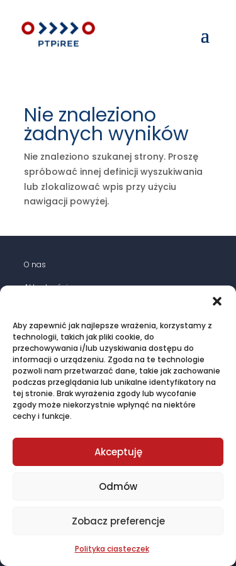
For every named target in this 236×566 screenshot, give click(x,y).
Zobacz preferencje (118, 521)
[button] (217, 301)
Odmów (118, 486)
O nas (35, 264)
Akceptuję (118, 451)
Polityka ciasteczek (112, 548)
